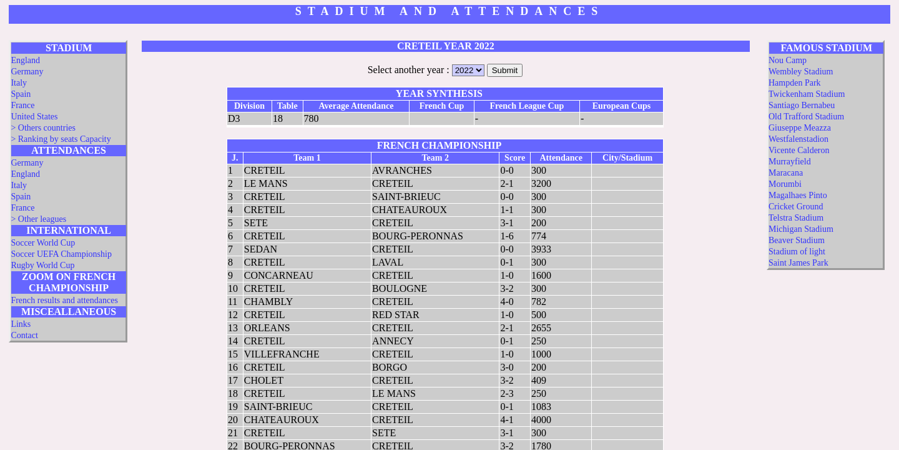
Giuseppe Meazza (800, 127)
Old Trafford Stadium (806, 116)
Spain (21, 94)
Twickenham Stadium (807, 94)
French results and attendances (64, 300)
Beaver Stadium (797, 240)
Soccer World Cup (43, 243)
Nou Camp (788, 60)
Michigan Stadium (801, 229)
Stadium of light (797, 251)
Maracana (786, 173)
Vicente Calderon (799, 150)
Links (21, 324)
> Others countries (43, 127)
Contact (24, 335)
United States (34, 116)
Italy (19, 83)
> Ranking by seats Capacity (61, 139)
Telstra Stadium (796, 217)
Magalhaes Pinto (798, 195)
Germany (27, 71)
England (25, 60)
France (22, 105)
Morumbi (785, 184)
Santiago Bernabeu (802, 105)
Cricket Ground (796, 206)
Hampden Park (795, 83)
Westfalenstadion (798, 139)
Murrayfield (790, 161)
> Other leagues (38, 219)
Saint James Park (798, 263)
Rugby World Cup (42, 265)
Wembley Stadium (801, 71)
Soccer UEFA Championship (61, 254)
